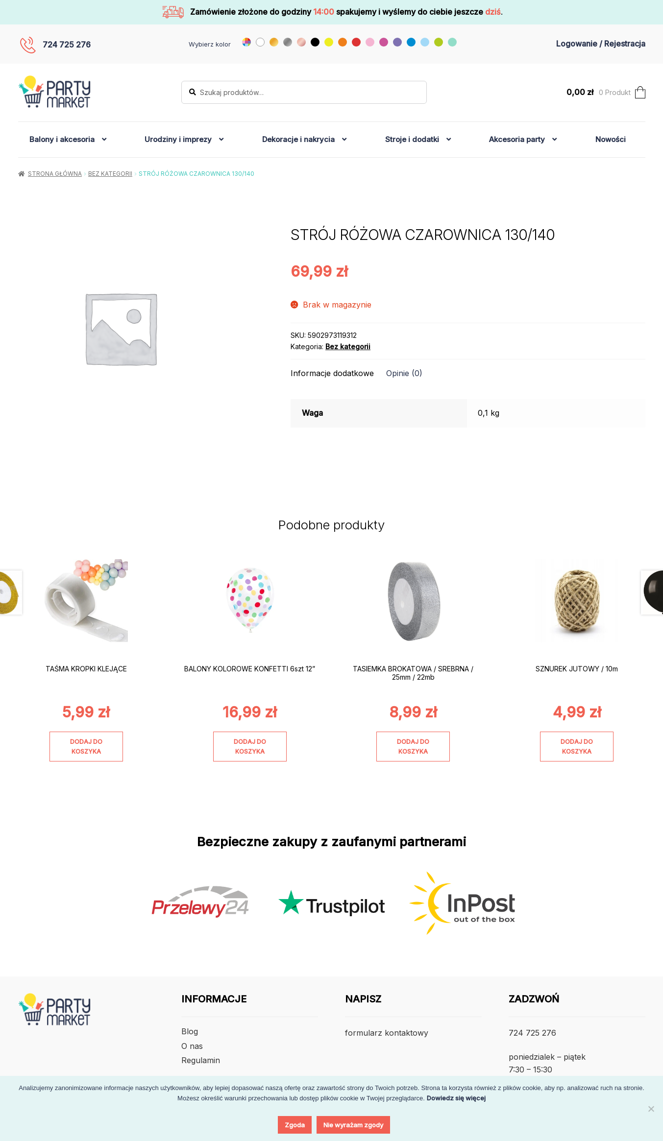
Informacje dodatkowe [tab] (332, 373)
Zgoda (295, 1125)
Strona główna (55, 173)
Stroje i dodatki (412, 139)
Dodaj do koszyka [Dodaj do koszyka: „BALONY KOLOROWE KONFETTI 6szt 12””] (250, 746)
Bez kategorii (110, 173)
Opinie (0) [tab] (404, 373)
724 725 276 (67, 44)
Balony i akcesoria (62, 139)
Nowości (610, 139)
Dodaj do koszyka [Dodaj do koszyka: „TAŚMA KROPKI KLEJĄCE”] (86, 746)
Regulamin (200, 1060)
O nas (192, 1046)
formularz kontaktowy (386, 1033)
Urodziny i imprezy (178, 139)
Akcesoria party (517, 139)
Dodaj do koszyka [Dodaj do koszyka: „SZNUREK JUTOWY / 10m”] (577, 746)
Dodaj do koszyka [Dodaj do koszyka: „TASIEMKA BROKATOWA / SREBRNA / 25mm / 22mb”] (413, 746)
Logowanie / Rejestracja (600, 43)
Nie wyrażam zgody (353, 1125)
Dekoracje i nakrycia (298, 139)
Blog (189, 1031)
